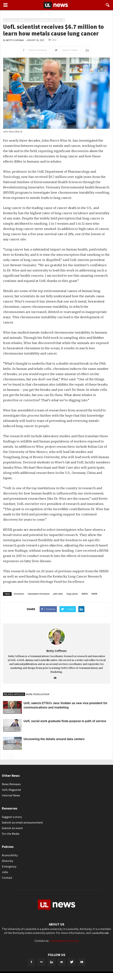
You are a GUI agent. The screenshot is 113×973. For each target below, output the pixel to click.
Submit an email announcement (22, 822)
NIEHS (85, 593)
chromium (19, 593)
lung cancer (72, 593)
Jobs (5, 872)
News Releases (11, 784)
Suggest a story (12, 817)
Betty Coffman (15, 40)
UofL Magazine (11, 790)
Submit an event (12, 828)
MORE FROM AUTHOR (37, 694)
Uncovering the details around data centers (54, 739)
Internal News (11, 795)
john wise (58, 593)
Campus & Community (9, 711)
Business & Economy (9, 747)
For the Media (10, 833)
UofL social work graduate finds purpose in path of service (65, 721)
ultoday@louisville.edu (64, 941)
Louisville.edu (100, 933)
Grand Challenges (12, 20)
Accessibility (10, 855)
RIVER (94, 593)
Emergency (9, 866)
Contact (7, 877)
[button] (108, 5)
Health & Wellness (55, 20)
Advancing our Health (33, 20)
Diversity (7, 861)
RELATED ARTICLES (14, 694)
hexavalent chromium (39, 593)
